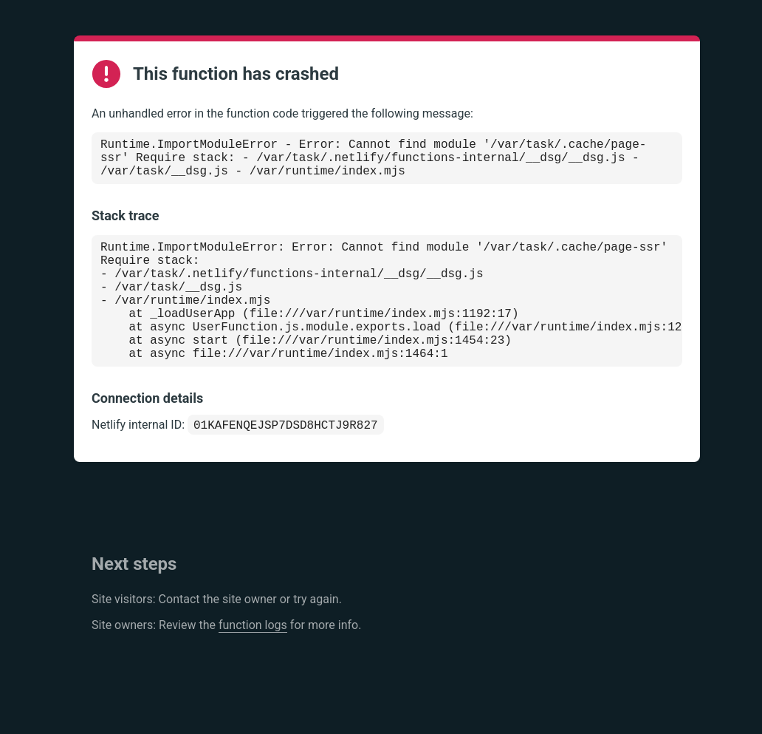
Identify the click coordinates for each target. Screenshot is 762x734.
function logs (253, 662)
